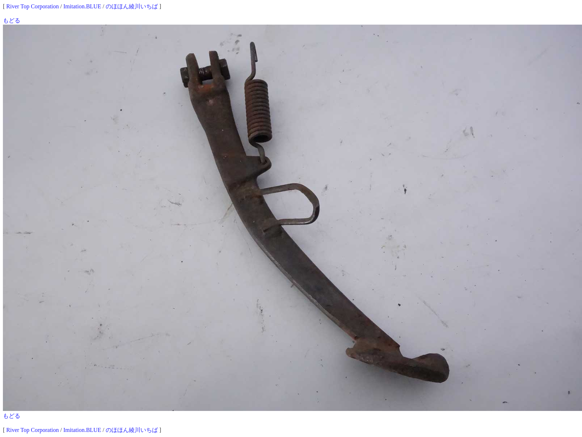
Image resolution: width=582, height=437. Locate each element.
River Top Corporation (32, 6)
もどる (11, 20)
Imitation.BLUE (82, 6)
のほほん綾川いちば (132, 6)
